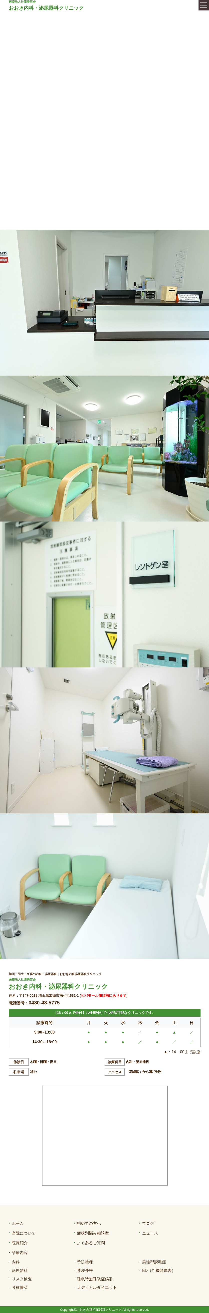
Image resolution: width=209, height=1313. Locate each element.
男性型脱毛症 (154, 1262)
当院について (24, 1233)
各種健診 (20, 1287)
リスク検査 (22, 1279)
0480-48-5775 (44, 1002)
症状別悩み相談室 (93, 1233)
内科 (16, 1262)
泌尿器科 (20, 1270)
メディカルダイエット (97, 1287)
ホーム (18, 1223)
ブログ (148, 1223)
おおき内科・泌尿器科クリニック (46, 8)
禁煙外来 (85, 1270)
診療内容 (20, 1252)
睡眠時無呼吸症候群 (95, 1279)
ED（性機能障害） (159, 1270)
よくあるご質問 (91, 1243)
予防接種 (85, 1262)
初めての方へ (89, 1223)
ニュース (150, 1233)
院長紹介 (20, 1243)
